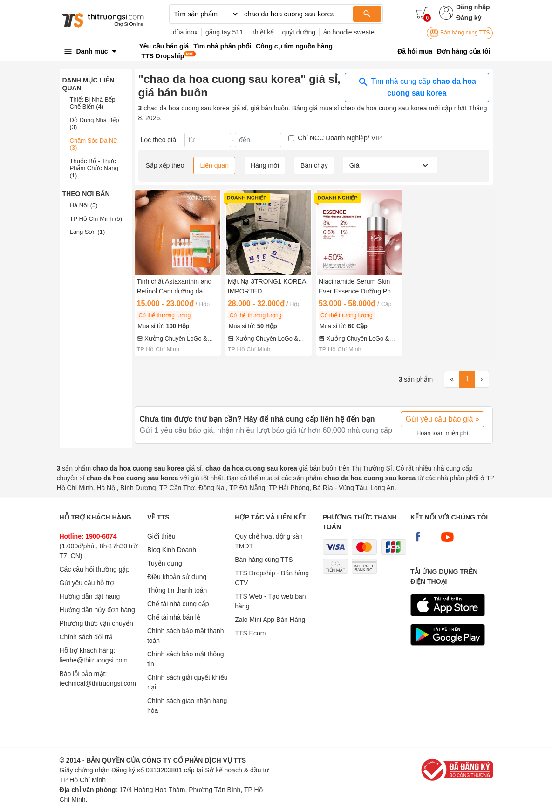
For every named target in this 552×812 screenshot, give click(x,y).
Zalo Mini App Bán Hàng (270, 619)
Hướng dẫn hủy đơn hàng (97, 610)
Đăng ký (468, 17)
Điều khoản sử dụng (176, 576)
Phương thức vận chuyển (96, 623)
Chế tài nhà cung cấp (178, 603)
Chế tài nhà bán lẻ (173, 617)
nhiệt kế (262, 32)
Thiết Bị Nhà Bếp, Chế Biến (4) (93, 103)
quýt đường (298, 32)
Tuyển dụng (164, 563)
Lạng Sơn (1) (87, 231)
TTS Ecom (250, 633)
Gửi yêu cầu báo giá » (442, 419)
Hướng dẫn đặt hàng (90, 596)
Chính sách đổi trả (86, 637)
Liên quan (214, 165)
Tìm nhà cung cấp (417, 86)
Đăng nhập (473, 7)
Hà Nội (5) (84, 205)
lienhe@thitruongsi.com (94, 660)
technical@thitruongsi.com (98, 683)
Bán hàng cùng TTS (459, 33)
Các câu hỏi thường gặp (95, 569)
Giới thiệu (161, 536)
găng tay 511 (224, 32)
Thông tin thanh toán (177, 590)
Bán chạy (314, 165)
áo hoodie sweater (349, 32)
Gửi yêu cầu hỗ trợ (87, 583)
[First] (452, 379)
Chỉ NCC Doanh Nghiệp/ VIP (340, 138)
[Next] (482, 379)
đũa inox (185, 32)
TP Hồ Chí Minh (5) (96, 218)
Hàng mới (265, 165)
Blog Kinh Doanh (171, 549)
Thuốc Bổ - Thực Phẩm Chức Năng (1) (94, 168)
